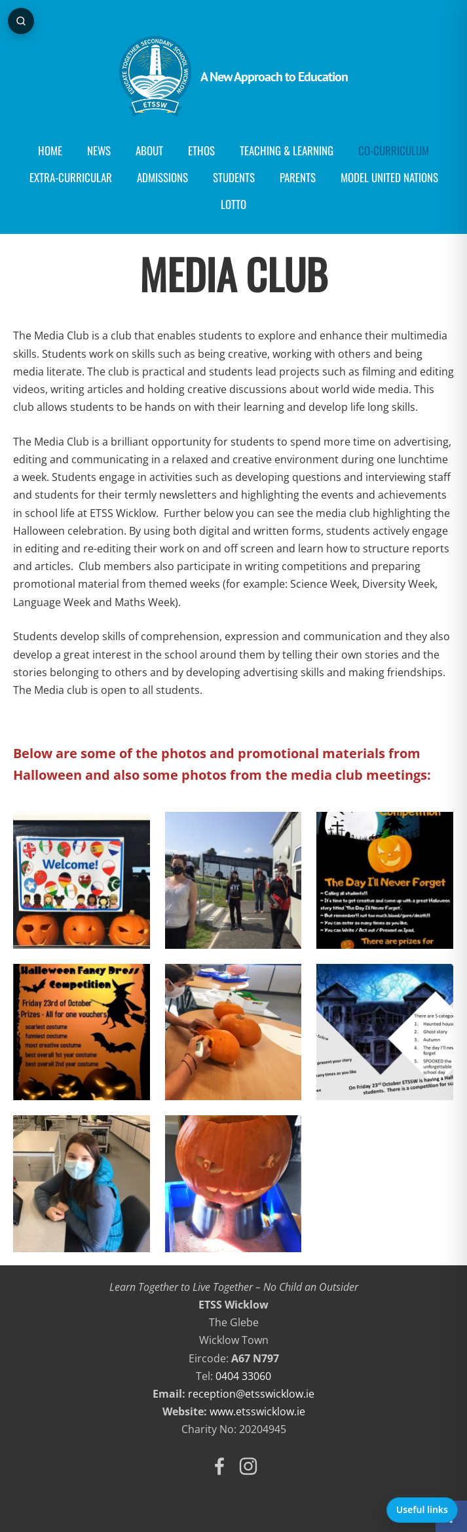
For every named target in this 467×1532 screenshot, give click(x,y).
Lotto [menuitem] (233, 204)
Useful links (422, 1509)
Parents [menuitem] (298, 177)
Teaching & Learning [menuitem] (286, 150)
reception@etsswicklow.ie (251, 1394)
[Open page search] (21, 21)
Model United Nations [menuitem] (389, 177)
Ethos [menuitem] (201, 150)
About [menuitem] (149, 150)
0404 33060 (243, 1376)
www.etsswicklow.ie (257, 1411)
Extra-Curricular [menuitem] (70, 177)
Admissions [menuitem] (162, 177)
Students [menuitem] (234, 177)
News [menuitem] (99, 150)
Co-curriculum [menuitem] (393, 150)
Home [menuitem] (50, 150)
